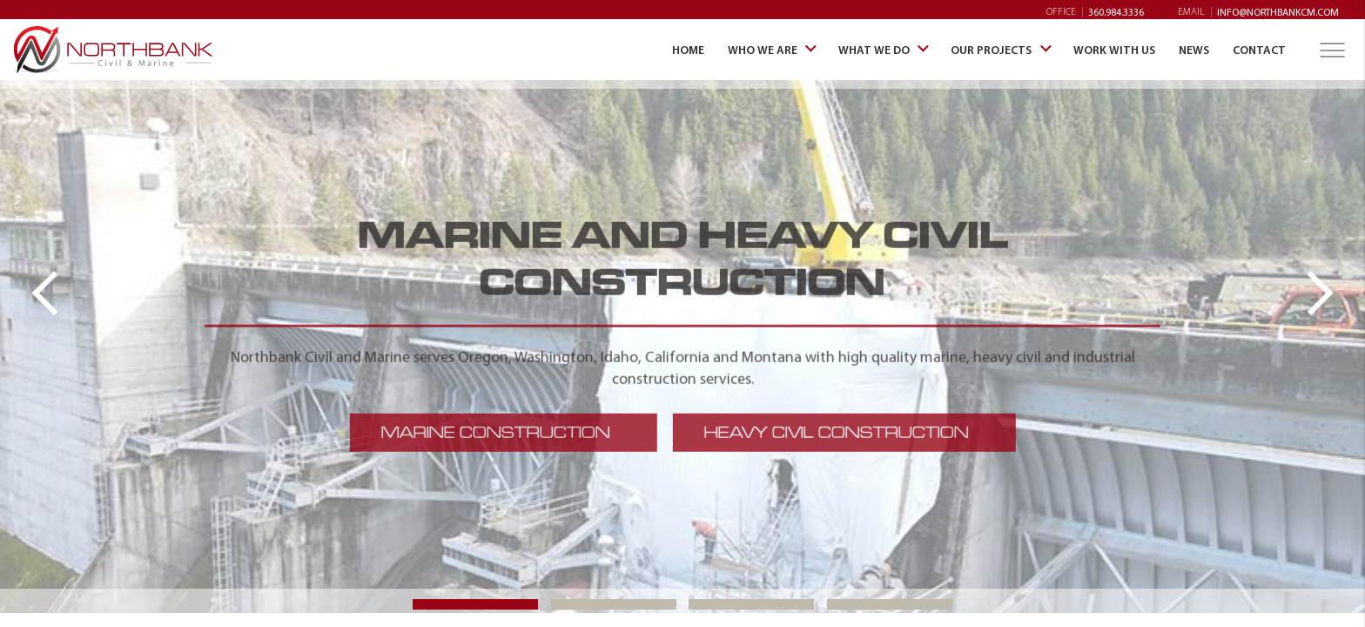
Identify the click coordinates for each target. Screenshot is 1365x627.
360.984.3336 (1116, 12)
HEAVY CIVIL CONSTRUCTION (835, 431)
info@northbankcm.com (1278, 12)
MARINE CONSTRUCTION (494, 431)
